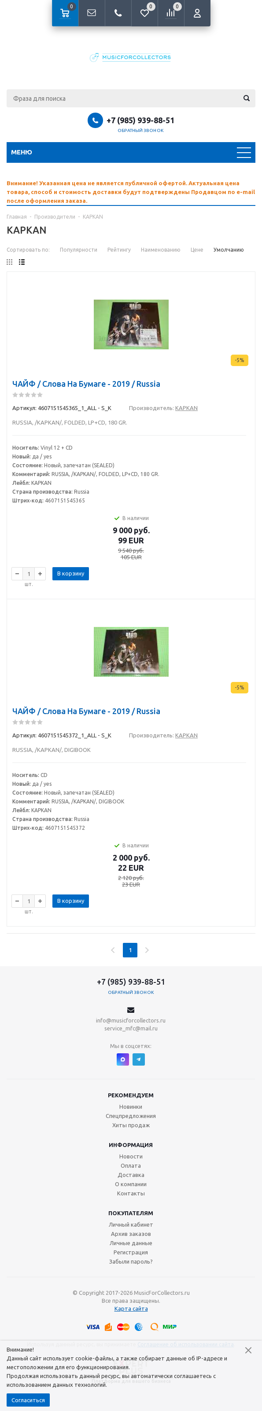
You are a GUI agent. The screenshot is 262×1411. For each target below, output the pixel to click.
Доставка (131, 1175)
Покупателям (130, 1213)
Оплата (131, 1165)
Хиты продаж (131, 1125)
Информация (131, 1145)
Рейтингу (119, 250)
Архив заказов (131, 1234)
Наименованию (161, 250)
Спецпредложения (131, 1116)
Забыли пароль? (131, 1261)
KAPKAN (186, 408)
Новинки (130, 1106)
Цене (197, 250)
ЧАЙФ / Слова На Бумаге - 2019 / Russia (86, 383)
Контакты (131, 1193)
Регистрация (131, 1252)
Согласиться (28, 1400)
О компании (131, 1184)
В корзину (70, 573)
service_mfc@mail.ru (131, 1028)
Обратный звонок (140, 130)
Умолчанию (229, 250)
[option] (131, 192)
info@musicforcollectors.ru (131, 1020)
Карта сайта (131, 1308)
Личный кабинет (131, 1224)
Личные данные (131, 1243)
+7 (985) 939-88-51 (140, 120)
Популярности (78, 250)
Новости (131, 1156)
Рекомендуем (131, 1095)
